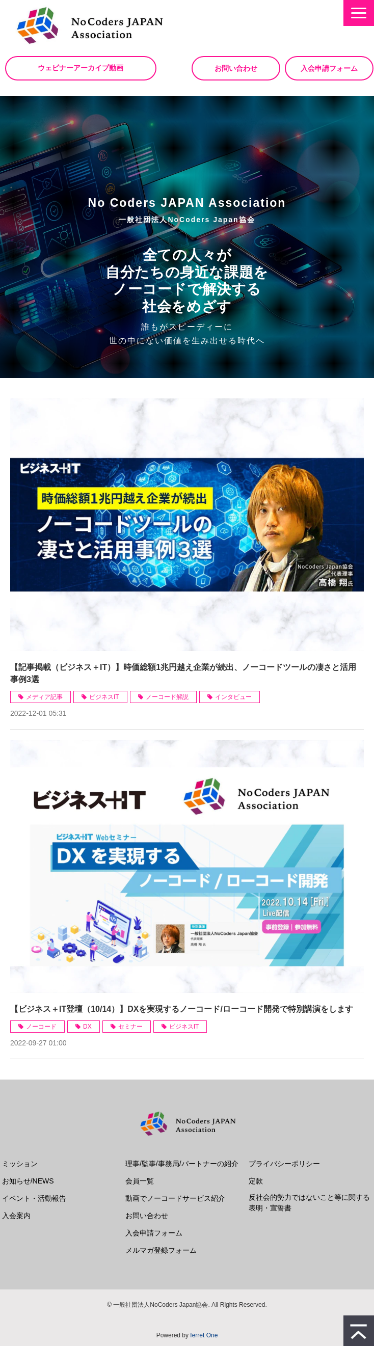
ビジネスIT (104, 697)
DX (87, 1026)
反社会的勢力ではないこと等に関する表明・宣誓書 (309, 1202)
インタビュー (233, 697)
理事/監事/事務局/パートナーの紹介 (181, 1164)
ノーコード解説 (167, 697)
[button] (358, 13)
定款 (256, 1181)
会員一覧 (139, 1181)
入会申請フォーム (329, 68)
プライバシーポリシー (284, 1164)
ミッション (20, 1164)
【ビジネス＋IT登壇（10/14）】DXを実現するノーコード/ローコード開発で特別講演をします (181, 1009)
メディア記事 (44, 697)
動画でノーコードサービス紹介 (175, 1198)
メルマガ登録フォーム (161, 1250)
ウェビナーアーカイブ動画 (81, 68)
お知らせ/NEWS (28, 1181)
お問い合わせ (236, 68)
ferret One (204, 1335)
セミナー (130, 1026)
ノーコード (41, 1026)
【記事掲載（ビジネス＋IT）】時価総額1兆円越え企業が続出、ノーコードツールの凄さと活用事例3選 (183, 673)
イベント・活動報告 (34, 1198)
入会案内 (16, 1216)
